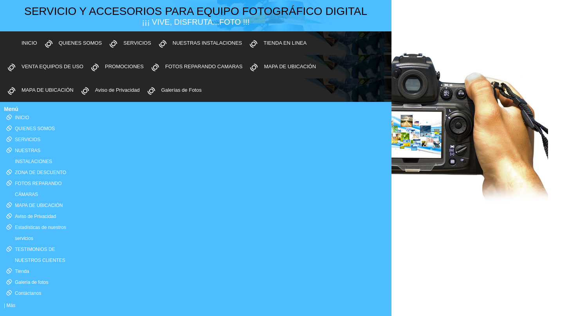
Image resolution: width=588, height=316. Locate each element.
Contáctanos (28, 293)
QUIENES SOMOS (80, 43)
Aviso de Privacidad (117, 90)
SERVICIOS (137, 43)
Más (10, 305)
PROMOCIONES (124, 66)
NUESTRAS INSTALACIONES (207, 43)
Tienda (22, 271)
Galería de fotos (31, 282)
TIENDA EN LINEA (285, 43)
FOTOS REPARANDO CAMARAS (203, 66)
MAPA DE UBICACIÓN (290, 66)
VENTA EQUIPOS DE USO (52, 66)
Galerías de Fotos (181, 90)
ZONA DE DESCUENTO (40, 172)
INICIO (29, 43)
